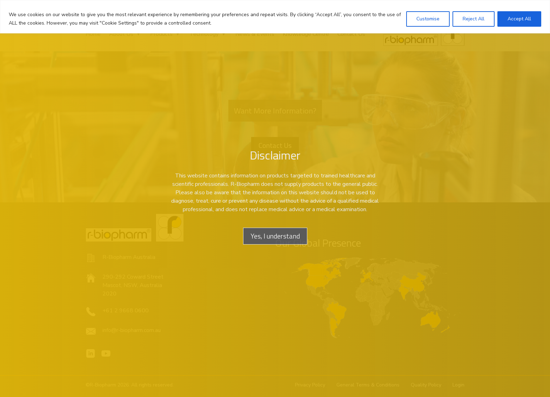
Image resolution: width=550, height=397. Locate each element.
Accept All (519, 18)
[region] (275, 16)
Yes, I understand (275, 235)
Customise (428, 18)
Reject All (473, 18)
